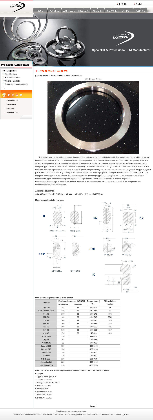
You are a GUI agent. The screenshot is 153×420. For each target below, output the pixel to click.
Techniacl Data (12, 113)
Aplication (10, 109)
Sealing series (42, 75)
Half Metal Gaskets (11, 78)
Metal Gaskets (9, 74)
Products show (12, 100)
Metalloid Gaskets (11, 81)
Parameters (11, 104)
